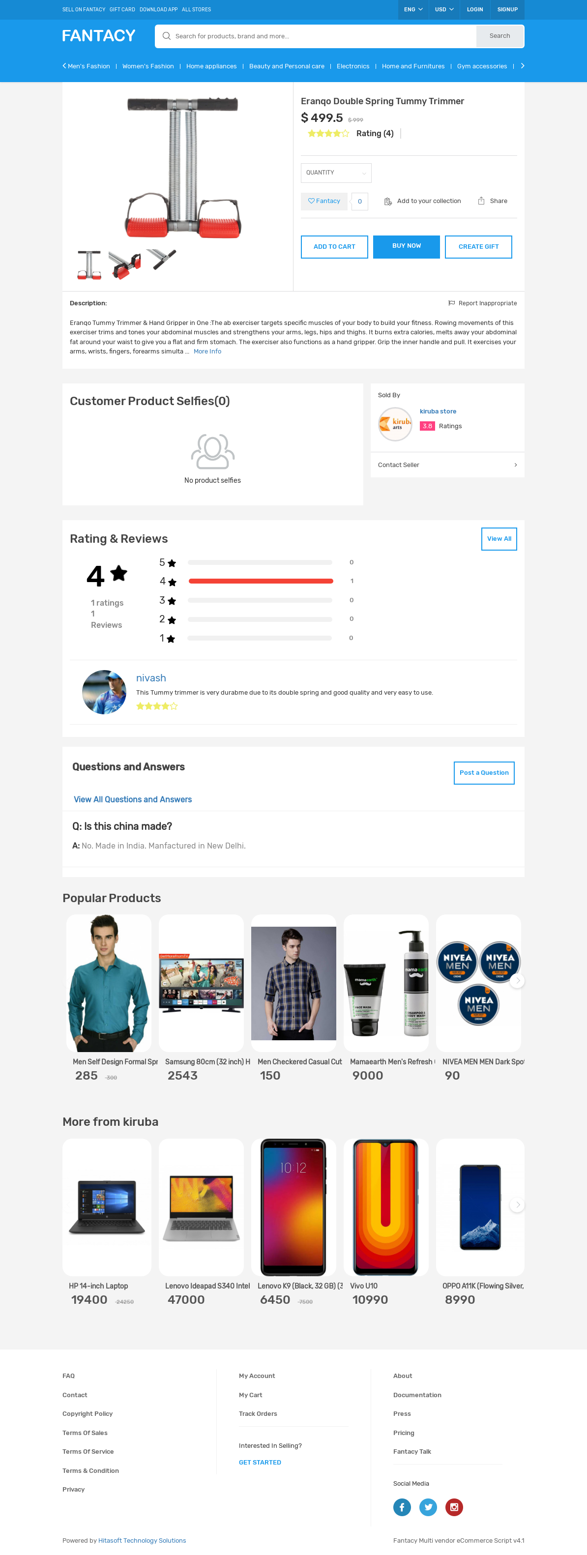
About (402, 1375)
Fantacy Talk (412, 1451)
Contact (75, 1395)
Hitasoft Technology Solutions (142, 1540)
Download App (158, 10)
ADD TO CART (334, 246)
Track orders (258, 1413)
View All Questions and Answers (133, 799)
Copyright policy (87, 1413)
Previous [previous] (71, 986)
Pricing (403, 1433)
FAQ (68, 1375)
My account (257, 1375)
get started (260, 1462)
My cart (251, 1395)
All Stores (196, 10)
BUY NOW (406, 245)
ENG (413, 9)
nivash (151, 678)
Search (500, 35)
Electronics (353, 66)
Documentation (417, 1395)
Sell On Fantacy (83, 10)
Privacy (73, 1489)
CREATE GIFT (479, 246)
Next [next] (519, 986)
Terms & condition (90, 1470)
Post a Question (484, 772)
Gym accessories (482, 66)
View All (499, 538)
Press (402, 1413)
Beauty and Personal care (286, 66)
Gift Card (122, 10)
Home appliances (211, 66)
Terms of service (88, 1451)
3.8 (427, 426)
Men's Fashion (89, 66)
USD (444, 9)
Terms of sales (85, 1433)
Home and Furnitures (413, 66)
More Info (207, 351)
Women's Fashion (148, 66)
